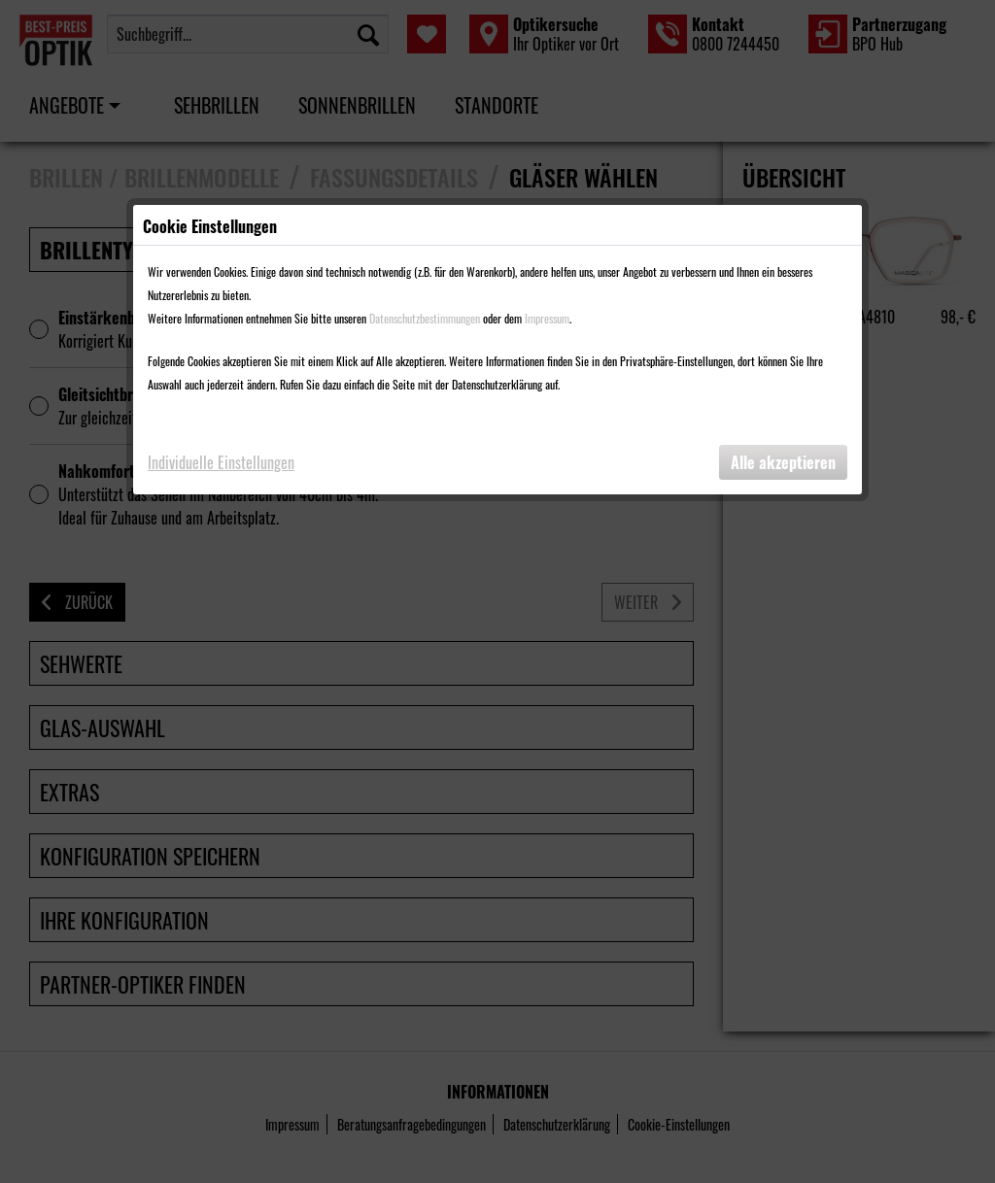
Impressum (547, 318)
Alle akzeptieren (783, 462)
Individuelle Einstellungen (221, 462)
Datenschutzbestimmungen (424, 318)
